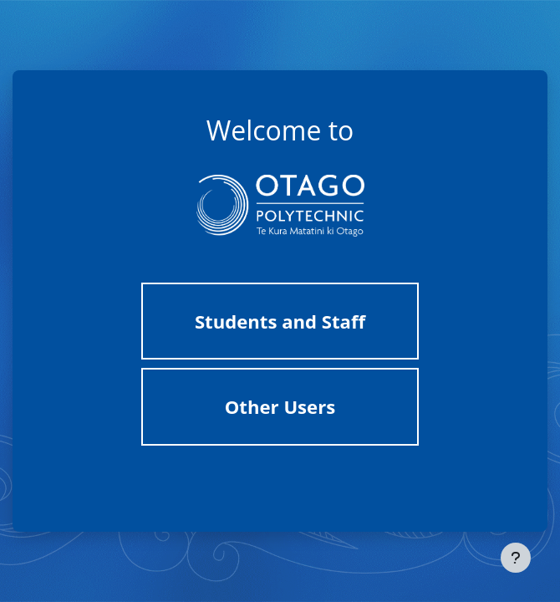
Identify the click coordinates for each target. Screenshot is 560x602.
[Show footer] (516, 558)
